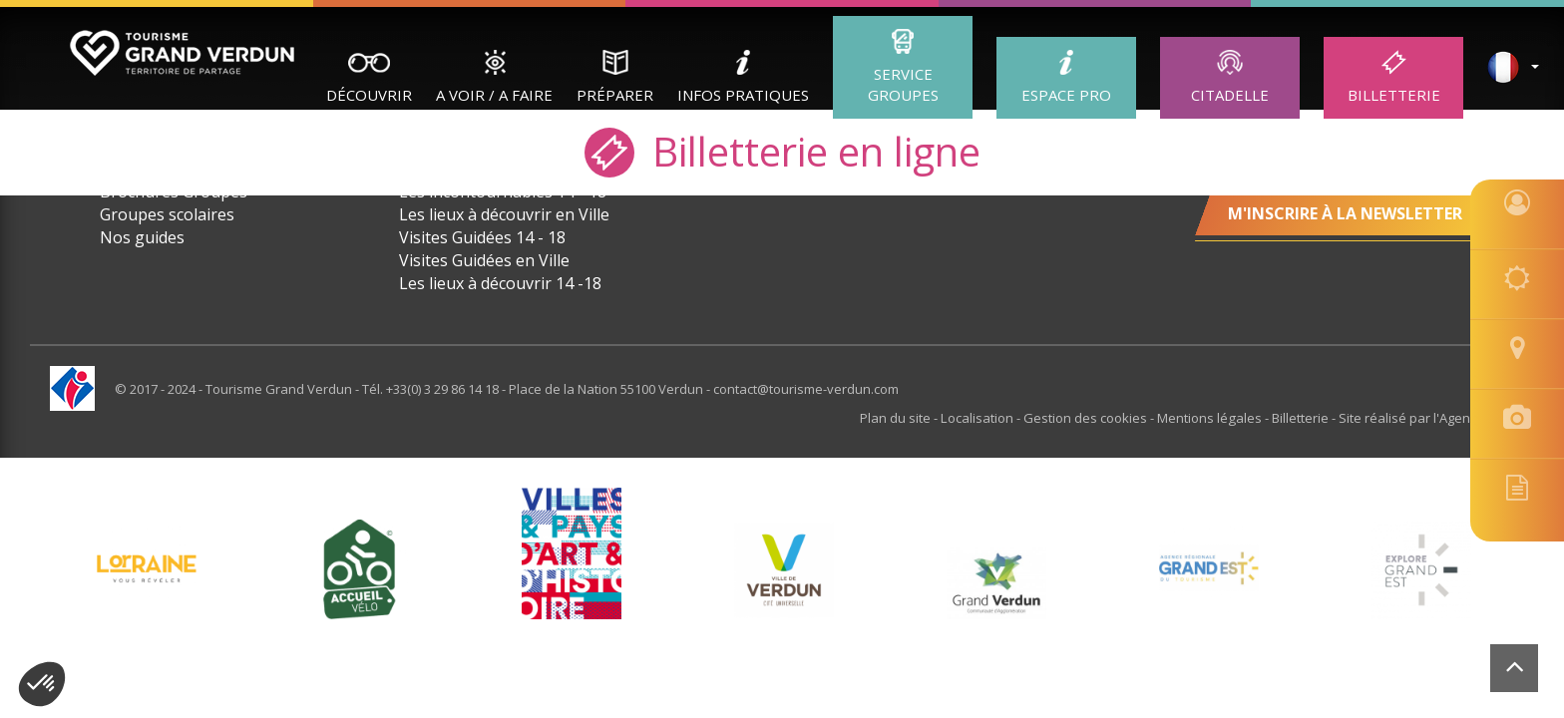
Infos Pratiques (743, 95)
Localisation (980, 418)
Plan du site (899, 418)
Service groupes (903, 84)
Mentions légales (1211, 418)
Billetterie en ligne (782, 150)
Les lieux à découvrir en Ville (504, 214)
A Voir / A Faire (494, 95)
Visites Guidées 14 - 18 (482, 237)
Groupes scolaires (167, 214)
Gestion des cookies (1087, 418)
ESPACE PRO (1066, 95)
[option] (783, 569)
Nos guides (142, 237)
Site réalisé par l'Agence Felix (1426, 418)
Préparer (615, 95)
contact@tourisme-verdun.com (806, 389)
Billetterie (1394, 95)
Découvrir (369, 95)
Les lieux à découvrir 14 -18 (500, 283)
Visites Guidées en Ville (484, 260)
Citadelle (1230, 95)
